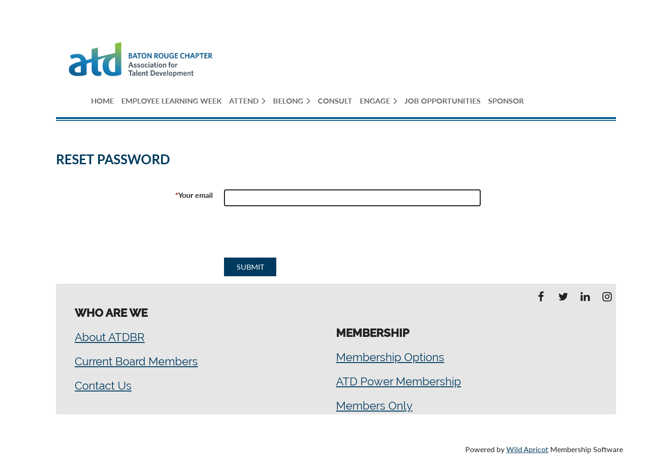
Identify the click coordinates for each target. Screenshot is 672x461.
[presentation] (295, 235)
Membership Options (390, 357)
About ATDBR (110, 337)
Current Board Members (136, 361)
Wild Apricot (527, 449)
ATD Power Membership (398, 381)
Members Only (374, 405)
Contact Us (103, 385)
